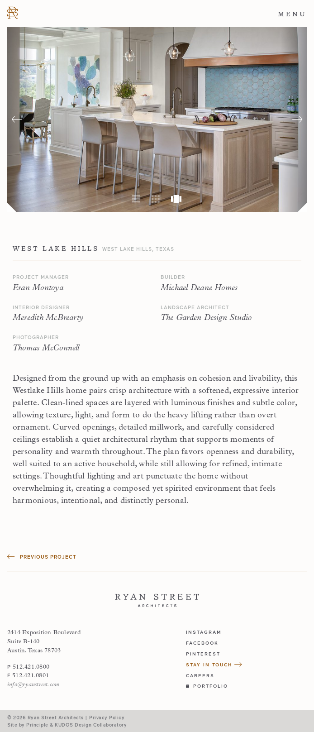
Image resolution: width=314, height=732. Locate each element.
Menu (292, 14)
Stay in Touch (214, 664)
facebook (202, 643)
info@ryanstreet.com (33, 685)
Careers (200, 675)
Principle (37, 724)
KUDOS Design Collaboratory (91, 724)
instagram (204, 632)
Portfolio (207, 686)
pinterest (203, 653)
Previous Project (41, 557)
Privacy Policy (106, 717)
